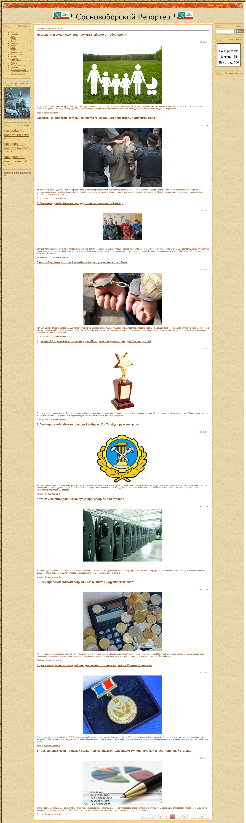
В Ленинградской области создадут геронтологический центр (80, 203)
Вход (36, 6)
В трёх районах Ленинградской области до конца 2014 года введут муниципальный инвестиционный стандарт (115, 750)
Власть (40, 814)
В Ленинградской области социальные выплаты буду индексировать (86, 582)
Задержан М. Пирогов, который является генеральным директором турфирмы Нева (96, 117)
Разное (40, 494)
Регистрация (26, 6)
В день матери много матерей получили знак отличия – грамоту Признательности (94, 665)
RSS (233, 6)
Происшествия (43, 198)
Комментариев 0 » (52, 113)
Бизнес (40, 577)
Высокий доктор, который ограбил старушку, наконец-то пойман (82, 262)
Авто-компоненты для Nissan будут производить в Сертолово (80, 499)
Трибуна (40, 660)
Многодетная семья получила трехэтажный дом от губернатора (81, 34)
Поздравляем (42, 419)
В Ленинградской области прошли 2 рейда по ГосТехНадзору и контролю (88, 424)
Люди (39, 113)
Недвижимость (43, 257)
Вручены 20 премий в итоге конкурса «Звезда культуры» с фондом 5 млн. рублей (94, 341)
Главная (15, 6)
